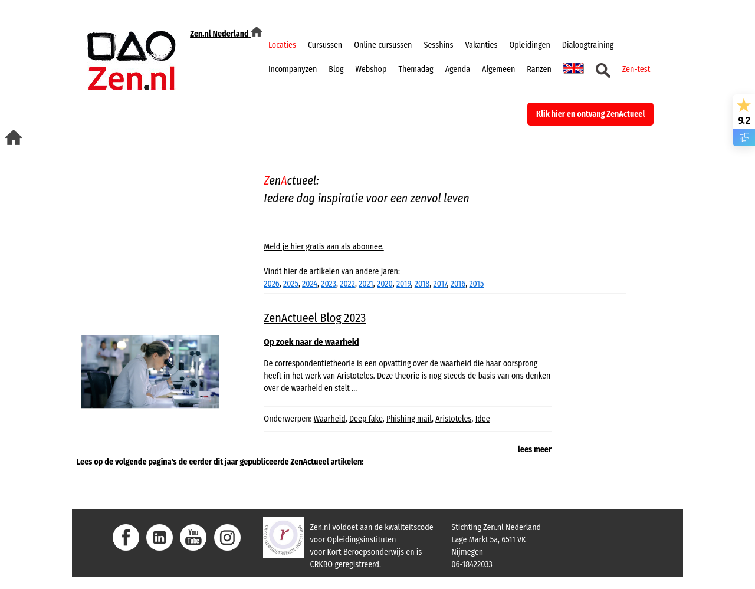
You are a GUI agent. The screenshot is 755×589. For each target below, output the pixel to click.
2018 (422, 284)
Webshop (371, 69)
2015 (476, 284)
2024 (309, 284)
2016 (458, 284)
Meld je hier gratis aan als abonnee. (323, 247)
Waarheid (330, 419)
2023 (328, 284)
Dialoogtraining (588, 45)
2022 (347, 284)
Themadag (415, 69)
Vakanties (481, 45)
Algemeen (498, 69)
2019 (403, 284)
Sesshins (439, 45)
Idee (482, 419)
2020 (385, 284)
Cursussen (325, 45)
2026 (271, 284)
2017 (440, 284)
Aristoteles (453, 419)
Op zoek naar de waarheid (311, 342)
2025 (290, 284)
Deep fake (366, 419)
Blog (336, 69)
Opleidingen (529, 45)
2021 (366, 284)
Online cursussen (383, 45)
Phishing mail (409, 419)
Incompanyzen (292, 69)
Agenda (457, 69)
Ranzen (539, 69)
